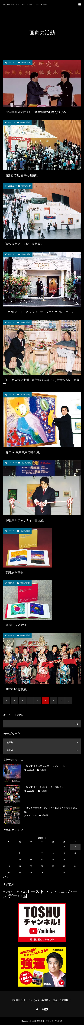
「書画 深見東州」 (16, 625)
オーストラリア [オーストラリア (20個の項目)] (42, 891)
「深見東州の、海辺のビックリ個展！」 (44, 787)
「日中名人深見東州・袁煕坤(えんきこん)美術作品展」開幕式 (41, 382)
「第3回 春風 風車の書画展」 (22, 175)
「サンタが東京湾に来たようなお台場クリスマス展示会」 (50, 810)
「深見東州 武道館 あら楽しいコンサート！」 (46, 766)
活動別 (43, 750)
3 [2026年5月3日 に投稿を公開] (75, 847)
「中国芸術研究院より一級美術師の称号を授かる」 (36, 112)
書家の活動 (25, 122)
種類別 (43, 742)
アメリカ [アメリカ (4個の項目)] (8, 892)
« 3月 (5, 877)
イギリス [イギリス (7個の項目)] (19, 892)
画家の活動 (26, 63)
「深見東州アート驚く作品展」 (23, 244)
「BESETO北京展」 (16, 689)
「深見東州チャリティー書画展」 (24, 520)
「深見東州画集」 (14, 572)
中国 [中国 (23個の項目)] (22, 895)
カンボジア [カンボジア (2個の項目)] (63, 892)
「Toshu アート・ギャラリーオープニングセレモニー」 (38, 312)
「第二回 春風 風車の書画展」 (22, 452)
